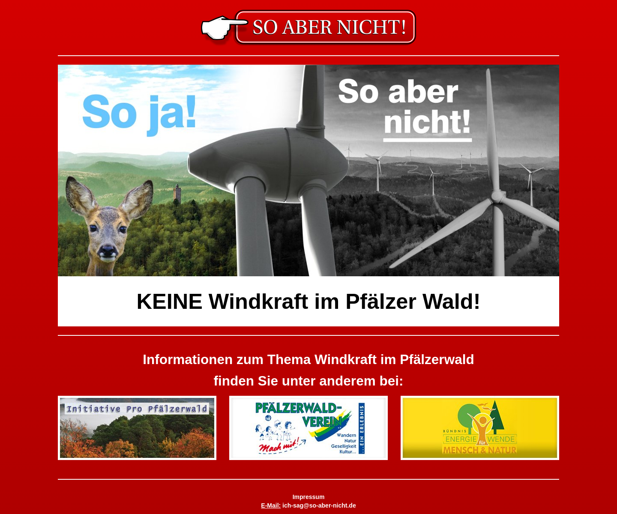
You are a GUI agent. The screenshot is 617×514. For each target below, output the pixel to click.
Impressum (309, 496)
